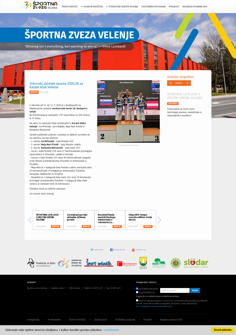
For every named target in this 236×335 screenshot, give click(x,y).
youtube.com (139, 250)
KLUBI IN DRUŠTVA (145, 292)
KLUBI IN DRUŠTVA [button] (92, 6)
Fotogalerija (33, 319)
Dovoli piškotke (222, 329)
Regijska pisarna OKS (171, 319)
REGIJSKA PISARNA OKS (194, 6)
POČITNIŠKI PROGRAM (147, 288)
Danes (179, 83)
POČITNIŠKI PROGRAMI (153, 6)
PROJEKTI (174, 6)
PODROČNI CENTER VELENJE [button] (122, 6)
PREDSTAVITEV (70, 6)
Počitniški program (125, 319)
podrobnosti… (113, 330)
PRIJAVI (195, 290)
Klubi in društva (77, 319)
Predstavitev (54, 319)
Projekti (147, 319)
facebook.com (117, 250)
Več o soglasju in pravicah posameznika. (154, 306)
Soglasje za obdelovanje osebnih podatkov (157, 296)
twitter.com (96, 250)
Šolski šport (100, 319)
